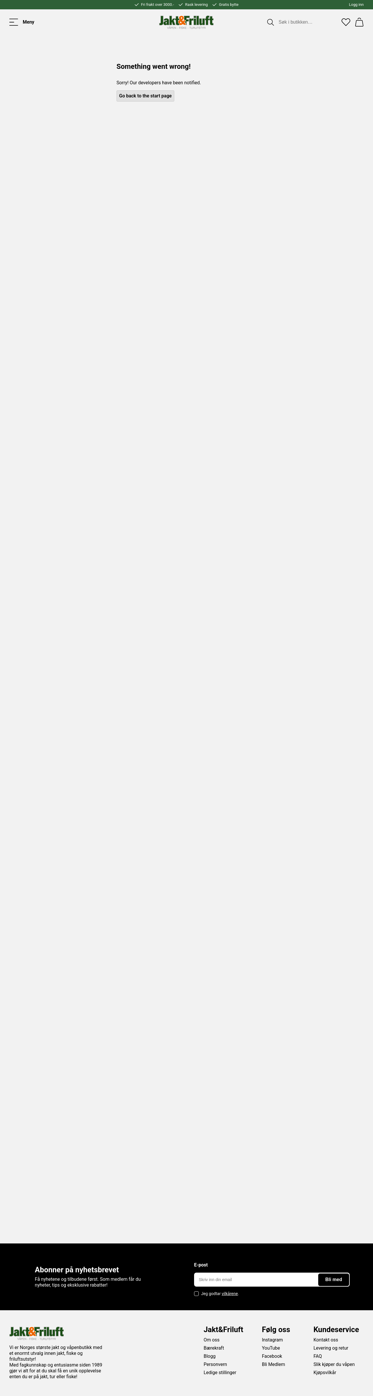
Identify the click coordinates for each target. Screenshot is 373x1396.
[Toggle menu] (21, 22)
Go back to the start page (145, 96)
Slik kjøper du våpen (334, 1364)
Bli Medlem (273, 1364)
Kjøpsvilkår (325, 1372)
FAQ (318, 1356)
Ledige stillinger (220, 1372)
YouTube (271, 1348)
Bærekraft (214, 1348)
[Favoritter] (346, 22)
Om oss (212, 1340)
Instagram (272, 1340)
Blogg (210, 1356)
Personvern (215, 1364)
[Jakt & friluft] (186, 22)
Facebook (272, 1356)
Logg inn (356, 4)
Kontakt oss (326, 1340)
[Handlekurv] (359, 22)
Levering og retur (331, 1348)
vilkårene (230, 1293)
